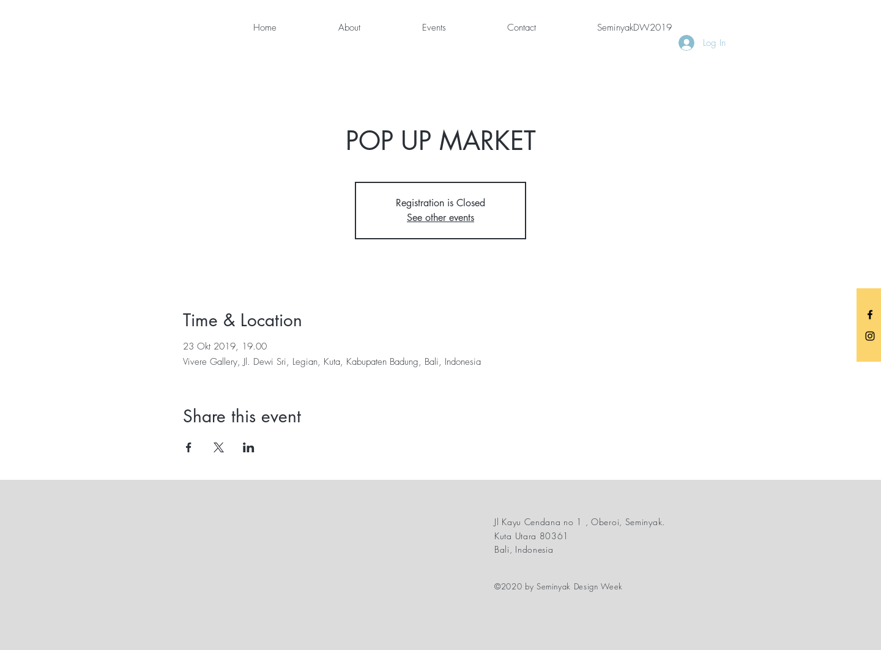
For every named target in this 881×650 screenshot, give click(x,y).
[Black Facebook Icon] (870, 314)
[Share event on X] (219, 447)
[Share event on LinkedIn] (249, 447)
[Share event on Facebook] (189, 447)
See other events (440, 217)
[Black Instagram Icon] (870, 336)
